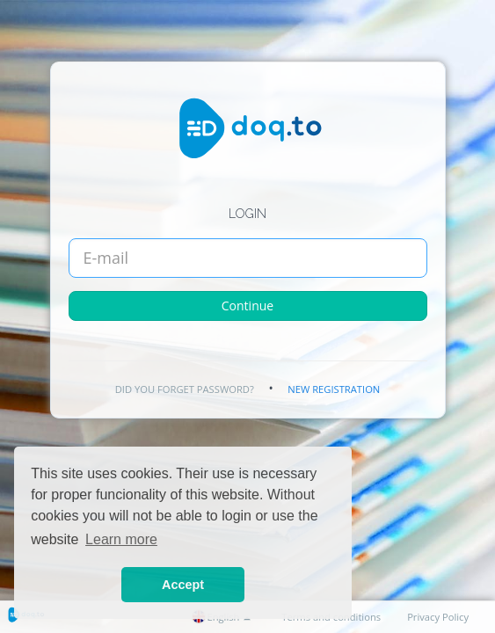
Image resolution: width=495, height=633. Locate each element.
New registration (334, 389)
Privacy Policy (438, 616)
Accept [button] (183, 585)
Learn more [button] (121, 539)
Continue (247, 305)
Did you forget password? (184, 389)
